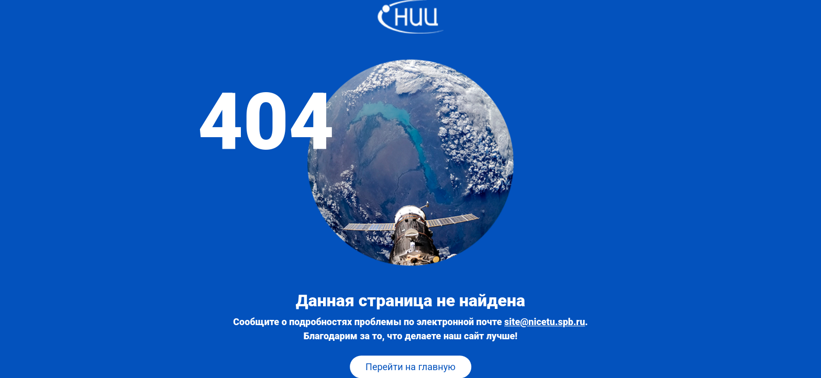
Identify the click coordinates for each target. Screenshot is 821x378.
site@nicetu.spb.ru (544, 322)
